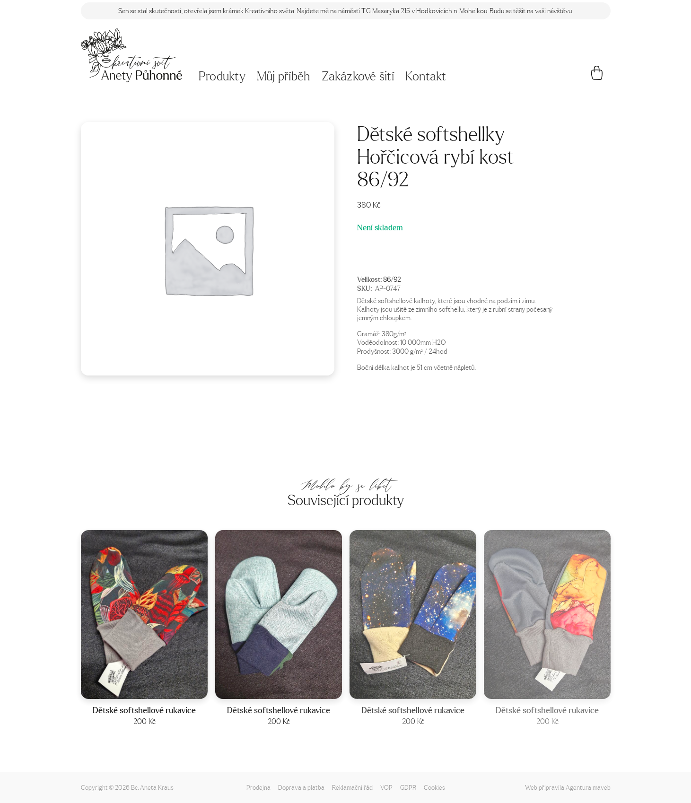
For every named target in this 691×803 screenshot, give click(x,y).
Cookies (434, 787)
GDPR (408, 787)
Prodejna (258, 787)
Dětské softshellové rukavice (144, 710)
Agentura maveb (588, 787)
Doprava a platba (301, 787)
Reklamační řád (352, 787)
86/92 (392, 279)
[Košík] (596, 76)
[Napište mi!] (132, 55)
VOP (386, 787)
